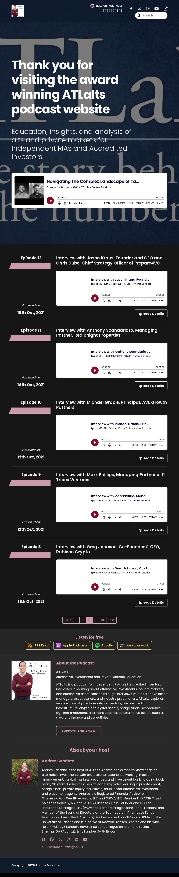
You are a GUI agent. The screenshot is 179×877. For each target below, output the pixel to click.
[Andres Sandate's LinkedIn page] (60, 843)
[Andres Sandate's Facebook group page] (48, 843)
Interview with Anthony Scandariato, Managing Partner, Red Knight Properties (106, 332)
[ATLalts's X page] (137, 10)
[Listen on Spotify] (104, 649)
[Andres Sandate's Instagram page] (56, 843)
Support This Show (79, 734)
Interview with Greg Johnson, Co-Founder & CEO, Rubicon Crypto (108, 549)
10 (102, 620)
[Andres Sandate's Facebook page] (43, 843)
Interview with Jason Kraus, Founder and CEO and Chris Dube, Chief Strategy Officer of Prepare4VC (109, 260)
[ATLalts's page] (163, 10)
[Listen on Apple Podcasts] (69, 649)
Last (111, 620)
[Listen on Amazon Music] (137, 649)
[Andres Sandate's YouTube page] (65, 843)
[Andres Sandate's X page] (52, 843)
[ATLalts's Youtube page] (154, 10)
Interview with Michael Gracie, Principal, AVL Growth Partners (111, 404)
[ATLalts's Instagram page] (145, 10)
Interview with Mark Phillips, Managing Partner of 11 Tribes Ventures (110, 477)
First (68, 620)
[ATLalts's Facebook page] (131, 10)
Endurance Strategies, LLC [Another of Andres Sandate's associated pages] (62, 851)
